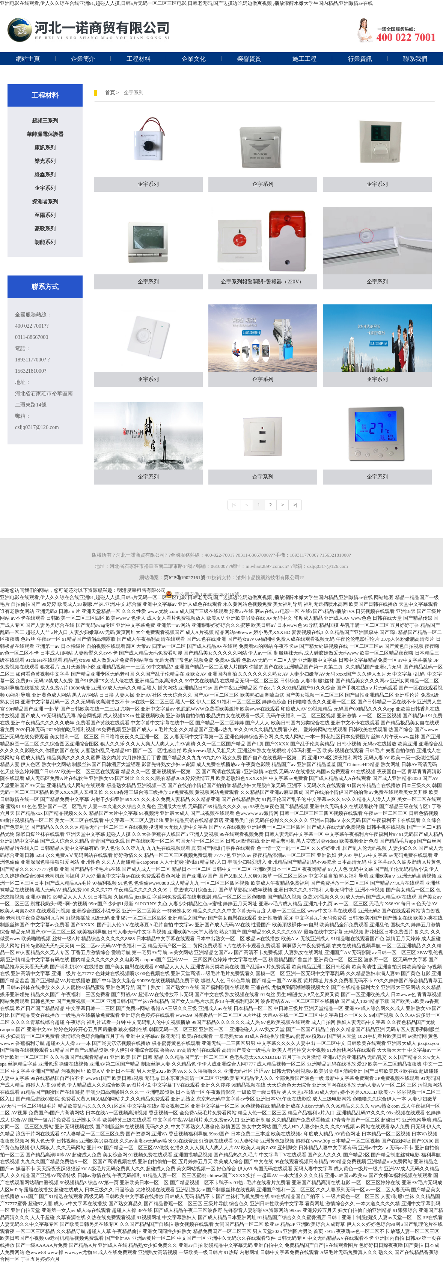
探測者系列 (45, 202)
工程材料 (139, 59)
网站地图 (383, 597)
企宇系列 (45, 188)
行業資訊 (360, 59)
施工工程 (304, 59)
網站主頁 (28, 59)
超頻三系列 (45, 120)
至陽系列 (45, 215)
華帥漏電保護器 (45, 134)
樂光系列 (45, 161)
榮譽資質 (249, 59)
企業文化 (194, 59)
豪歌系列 (45, 229)
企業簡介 (83, 59)
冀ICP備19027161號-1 (186, 577)
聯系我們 (415, 59)
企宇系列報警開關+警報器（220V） (262, 282)
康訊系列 (45, 148)
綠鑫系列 (45, 175)
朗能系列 (45, 242)
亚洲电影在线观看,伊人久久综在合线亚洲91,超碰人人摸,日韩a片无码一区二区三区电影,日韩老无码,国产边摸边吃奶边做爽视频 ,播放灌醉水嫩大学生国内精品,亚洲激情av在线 (186, 3)
